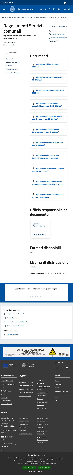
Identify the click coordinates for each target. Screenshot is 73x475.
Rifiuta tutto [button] (44, 467)
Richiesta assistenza (25, 434)
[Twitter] (53, 9)
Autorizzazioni (41, 408)
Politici (3, 394)
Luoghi (57, 397)
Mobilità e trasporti (25, 396)
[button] (36, 472)
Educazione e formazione (41, 381)
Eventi (57, 400)
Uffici (2, 387)
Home (4, 17)
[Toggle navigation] (4, 9)
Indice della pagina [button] (11, 53)
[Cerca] (69, 9)
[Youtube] (58, 9)
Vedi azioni (63, 26)
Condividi (54, 26)
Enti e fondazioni (6, 391)
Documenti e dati (27, 17)
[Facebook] (48, 9)
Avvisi (57, 387)
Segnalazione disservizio (23, 425)
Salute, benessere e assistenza (43, 403)
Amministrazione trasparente (42, 419)
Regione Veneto (8, 3)
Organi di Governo (7, 381)
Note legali (40, 428)
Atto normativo (41, 17)
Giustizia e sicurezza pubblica (43, 388)
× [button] (71, 454)
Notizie (57, 381)
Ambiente (40, 399)
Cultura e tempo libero (26, 385)
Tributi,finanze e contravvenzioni (42, 394)
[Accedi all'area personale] (64, 2)
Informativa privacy (43, 424)
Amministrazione (14, 17)
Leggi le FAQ (23, 430)
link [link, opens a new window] (55, 463)
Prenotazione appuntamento (24, 419)
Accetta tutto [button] (29, 467)
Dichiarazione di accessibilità (42, 432)
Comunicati (58, 384)
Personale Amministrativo (6, 399)
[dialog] (36, 463)
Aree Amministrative (8, 384)
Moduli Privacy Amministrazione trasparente (42, 440)
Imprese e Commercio (26, 389)
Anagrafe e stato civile (26, 382)
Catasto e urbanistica (26, 392)
